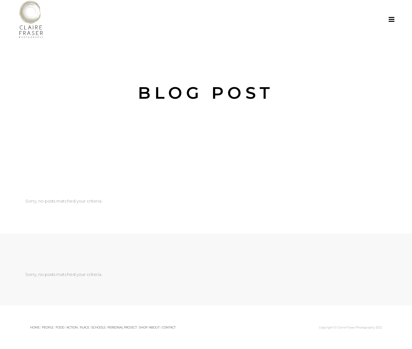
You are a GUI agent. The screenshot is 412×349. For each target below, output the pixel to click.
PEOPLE (47, 327)
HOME (35, 327)
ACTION (72, 327)
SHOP (143, 327)
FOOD (60, 327)
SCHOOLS (98, 327)
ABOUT (154, 327)
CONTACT (169, 327)
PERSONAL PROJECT (122, 327)
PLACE (84, 327)
